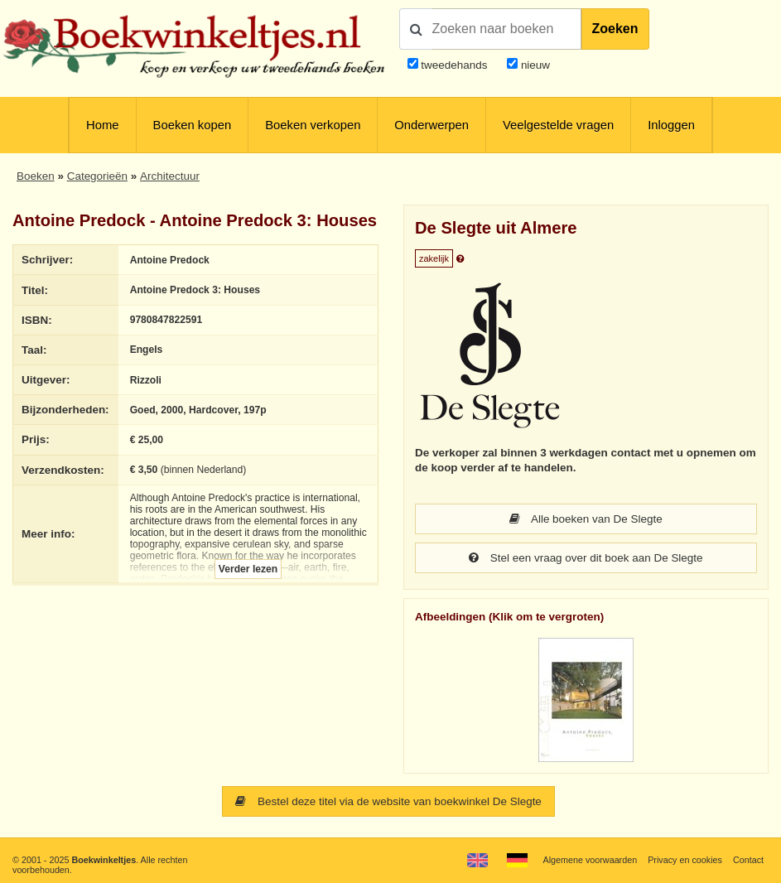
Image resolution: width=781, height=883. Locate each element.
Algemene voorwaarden (589, 860)
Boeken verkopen (312, 125)
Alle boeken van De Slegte (586, 519)
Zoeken (615, 29)
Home (102, 125)
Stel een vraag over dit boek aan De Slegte (586, 558)
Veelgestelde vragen (558, 125)
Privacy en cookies (685, 860)
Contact (748, 860)
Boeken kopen (192, 125)
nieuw (534, 65)
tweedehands (454, 65)
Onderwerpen (431, 125)
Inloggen (671, 125)
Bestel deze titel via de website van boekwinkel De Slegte (388, 801)
